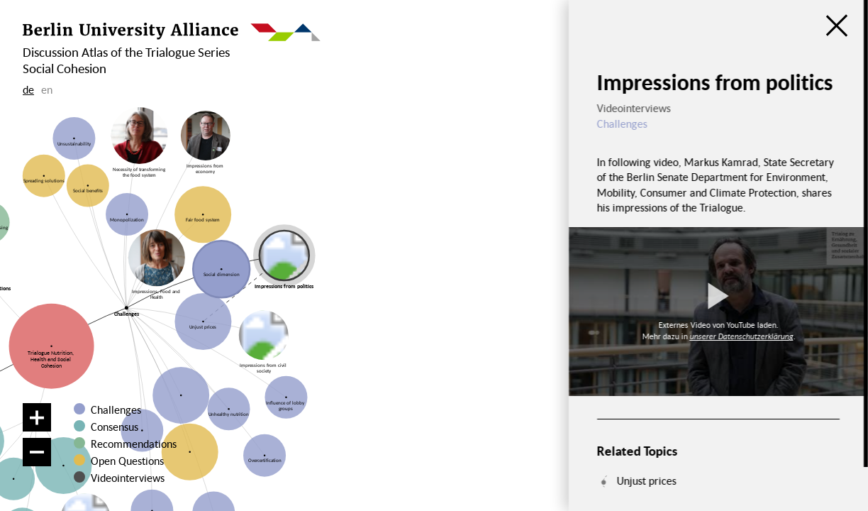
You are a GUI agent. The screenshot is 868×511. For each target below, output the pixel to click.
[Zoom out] (37, 452)
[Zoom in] (37, 417)
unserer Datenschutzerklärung (741, 336)
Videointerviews (128, 477)
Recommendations (134, 443)
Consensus (114, 426)
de (28, 89)
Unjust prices (646, 480)
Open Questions (127, 460)
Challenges (116, 409)
